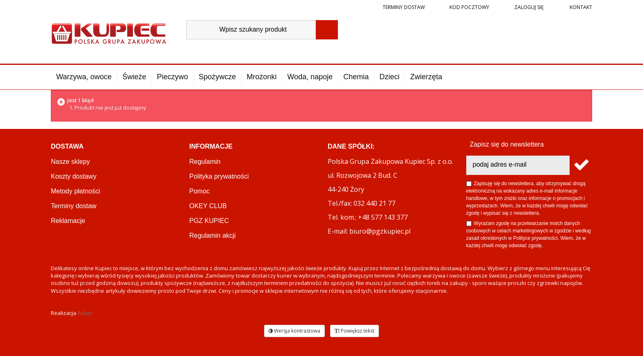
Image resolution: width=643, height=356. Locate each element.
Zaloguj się (528, 7)
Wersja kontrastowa (294, 330)
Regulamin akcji (212, 235)
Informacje (211, 146)
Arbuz (85, 313)
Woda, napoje (310, 77)
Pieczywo (172, 77)
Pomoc (199, 191)
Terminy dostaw (404, 7)
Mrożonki (261, 77)
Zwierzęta (426, 77)
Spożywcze (217, 77)
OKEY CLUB (208, 205)
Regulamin (205, 161)
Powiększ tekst (354, 330)
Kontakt (580, 7)
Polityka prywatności (219, 176)
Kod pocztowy (469, 7)
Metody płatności (75, 191)
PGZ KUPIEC (209, 220)
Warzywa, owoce (84, 77)
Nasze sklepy (70, 161)
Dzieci (389, 77)
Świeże (134, 77)
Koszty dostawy (73, 176)
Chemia (356, 77)
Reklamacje (68, 220)
